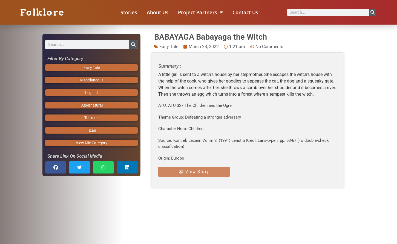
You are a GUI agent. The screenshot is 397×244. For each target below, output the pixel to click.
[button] (55, 167)
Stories (128, 12)
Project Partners (200, 12)
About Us (157, 12)
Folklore (42, 12)
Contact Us (245, 12)
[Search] (372, 12)
